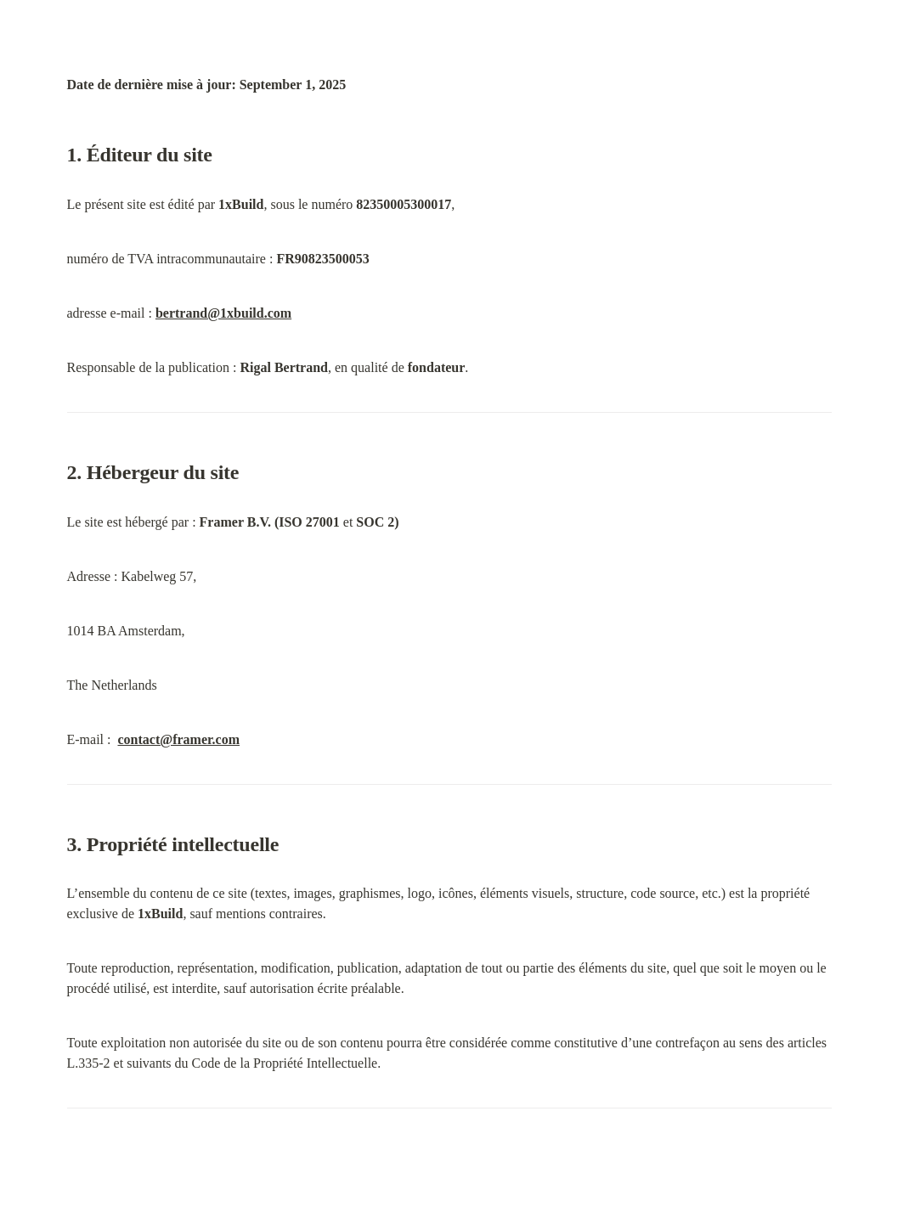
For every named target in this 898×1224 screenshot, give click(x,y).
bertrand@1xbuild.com (223, 313)
